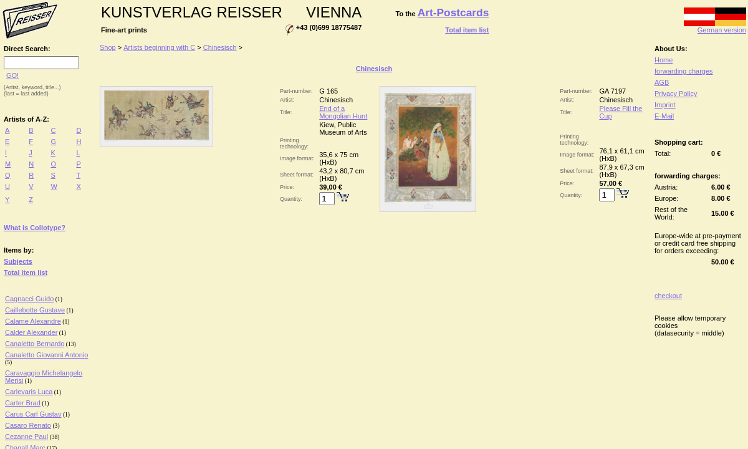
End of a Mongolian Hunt (343, 112)
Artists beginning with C (159, 47)
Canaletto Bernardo (34, 343)
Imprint (665, 105)
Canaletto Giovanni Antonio (46, 355)
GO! (12, 75)
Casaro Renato (28, 425)
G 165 (328, 91)
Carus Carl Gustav (33, 414)
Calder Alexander (31, 332)
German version (715, 27)
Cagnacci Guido (29, 298)
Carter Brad (23, 403)
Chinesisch (220, 47)
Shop (108, 47)
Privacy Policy (675, 93)
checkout (668, 295)
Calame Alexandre (33, 321)
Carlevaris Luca (28, 391)
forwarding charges (683, 71)
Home (663, 60)
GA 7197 (612, 91)
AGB (661, 82)
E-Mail (664, 116)
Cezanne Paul (26, 436)
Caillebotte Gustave (35, 310)
